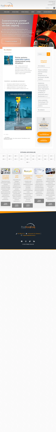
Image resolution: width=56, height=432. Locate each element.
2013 (39, 156)
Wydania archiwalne (25, 12)
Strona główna (6, 12)
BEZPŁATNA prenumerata (48, 12)
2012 (34, 156)
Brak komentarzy (8, 52)
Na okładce (41, 110)
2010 (22, 156)
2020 (28, 159)
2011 (28, 156)
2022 (39, 159)
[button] (1, 32)
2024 (51, 159)
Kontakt (32, 12)
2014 (45, 156)
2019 (22, 159)
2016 (4, 159)
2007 (4, 156)
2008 (10, 156)
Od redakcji (6, 137)
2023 (45, 159)
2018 (16, 159)
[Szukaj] (54, 8)
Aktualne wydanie (15, 12)
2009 (16, 156)
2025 (28, 162)
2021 (34, 159)
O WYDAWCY (50, 175)
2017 (10, 159)
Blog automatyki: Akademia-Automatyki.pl (28, 177)
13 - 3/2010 (6, 134)
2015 (51, 156)
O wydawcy (39, 12)
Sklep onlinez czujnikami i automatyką (5, 177)
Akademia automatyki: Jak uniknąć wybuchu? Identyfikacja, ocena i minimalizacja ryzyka (17, 139)
